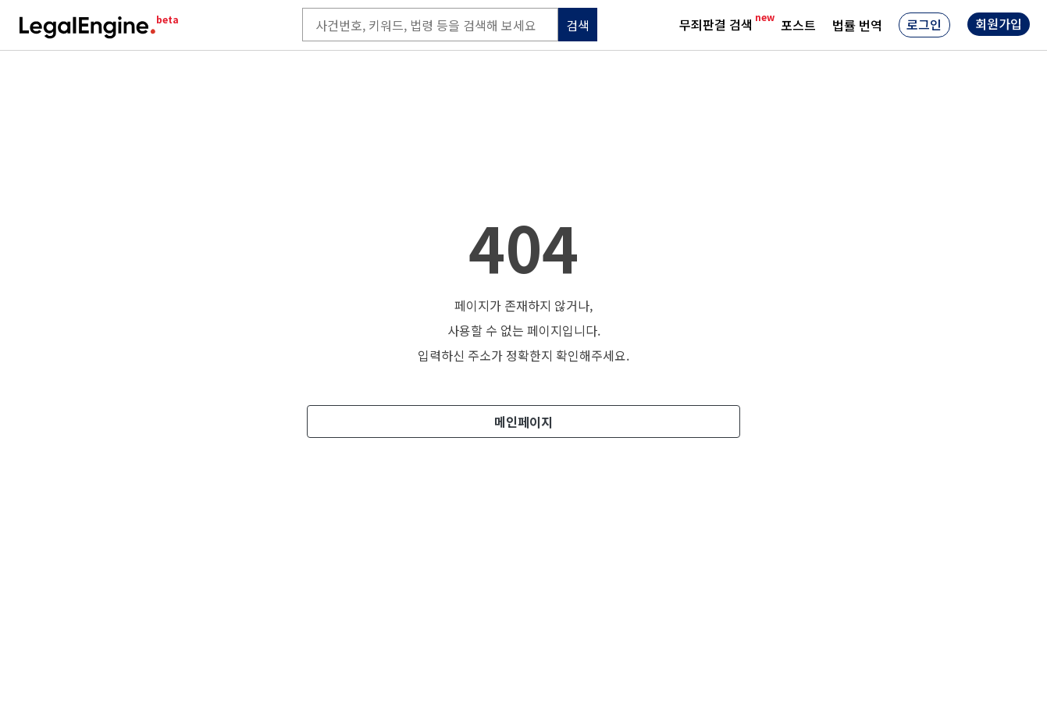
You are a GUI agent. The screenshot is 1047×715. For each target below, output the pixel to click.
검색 (577, 25)
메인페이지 (523, 421)
